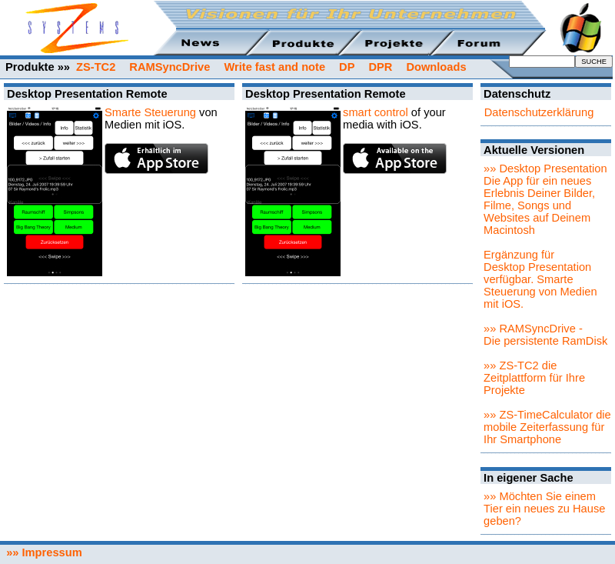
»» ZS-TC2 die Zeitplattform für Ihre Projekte (534, 377)
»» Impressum (41, 552)
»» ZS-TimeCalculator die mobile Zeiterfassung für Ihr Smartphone (547, 427)
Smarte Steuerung (150, 112)
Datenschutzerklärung (539, 112)
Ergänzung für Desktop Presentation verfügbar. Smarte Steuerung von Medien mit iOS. (540, 279)
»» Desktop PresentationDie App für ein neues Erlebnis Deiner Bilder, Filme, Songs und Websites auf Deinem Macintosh (545, 199)
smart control (375, 112)
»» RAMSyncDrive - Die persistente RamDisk (545, 334)
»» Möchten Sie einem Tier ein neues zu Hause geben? (544, 508)
